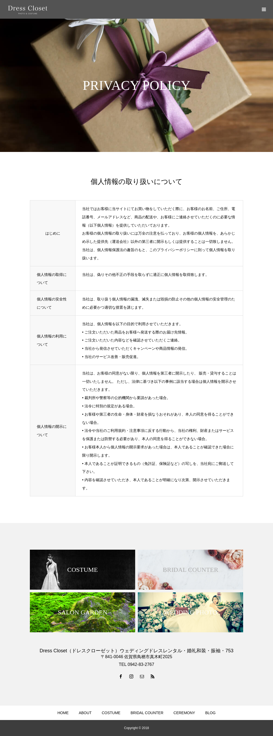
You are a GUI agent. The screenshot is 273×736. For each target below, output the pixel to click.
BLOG (210, 713)
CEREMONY (184, 713)
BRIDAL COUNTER (147, 713)
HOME (63, 713)
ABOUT (85, 713)
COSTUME (111, 713)
